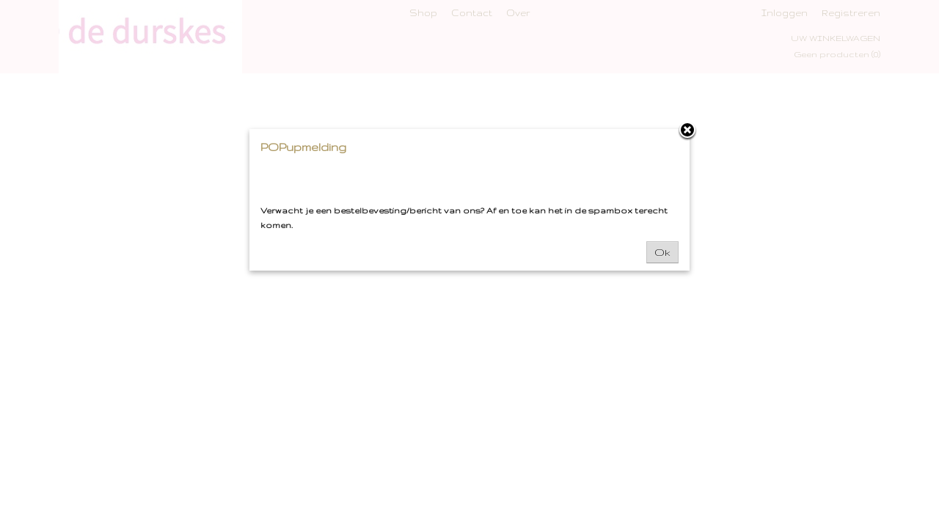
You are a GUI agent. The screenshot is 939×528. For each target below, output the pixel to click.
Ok (662, 252)
